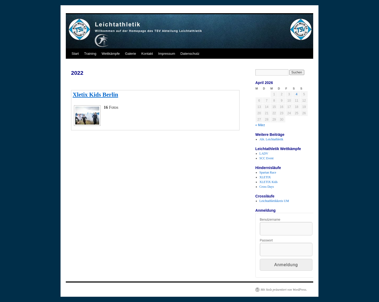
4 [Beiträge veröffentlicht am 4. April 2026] (296, 94)
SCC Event (267, 158)
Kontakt (147, 54)
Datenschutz (189, 54)
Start (75, 54)
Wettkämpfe (111, 54)
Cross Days (267, 187)
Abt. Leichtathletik (271, 139)
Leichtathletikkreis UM (274, 201)
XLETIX (265, 177)
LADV (264, 153)
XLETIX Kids (269, 182)
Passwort (266, 240)
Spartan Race (268, 172)
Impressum (166, 54)
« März (260, 125)
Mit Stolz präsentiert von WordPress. (284, 289)
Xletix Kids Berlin (95, 94)
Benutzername (270, 219)
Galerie (130, 54)
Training (90, 54)
